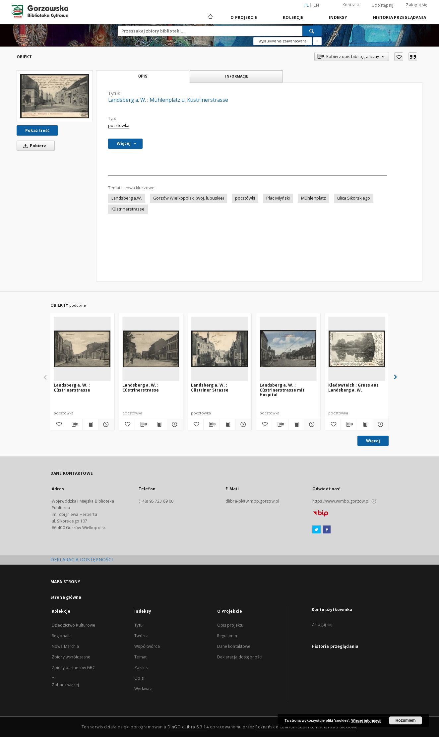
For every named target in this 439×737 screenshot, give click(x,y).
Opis (138, 678)
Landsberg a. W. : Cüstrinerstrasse (72, 387)
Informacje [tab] (236, 76)
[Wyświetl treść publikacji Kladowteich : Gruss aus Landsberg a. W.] (365, 424)
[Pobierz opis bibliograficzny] (74, 424)
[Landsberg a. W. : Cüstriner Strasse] (219, 349)
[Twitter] (316, 530)
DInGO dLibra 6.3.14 (188, 727)
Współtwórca (146, 646)
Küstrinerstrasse (128, 209)
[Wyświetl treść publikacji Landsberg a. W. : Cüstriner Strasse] (227, 424)
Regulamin (227, 636)
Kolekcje (293, 17)
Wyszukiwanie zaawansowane (283, 41)
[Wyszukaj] (312, 31)
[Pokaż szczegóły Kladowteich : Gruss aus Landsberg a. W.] (380, 424)
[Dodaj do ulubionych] (398, 56)
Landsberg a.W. (126, 198)
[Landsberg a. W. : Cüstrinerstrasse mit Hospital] (288, 349)
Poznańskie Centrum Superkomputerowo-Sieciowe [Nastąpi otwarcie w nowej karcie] (306, 727)
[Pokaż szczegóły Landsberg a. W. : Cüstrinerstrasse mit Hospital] (311, 424)
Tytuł (139, 625)
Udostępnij (383, 5)
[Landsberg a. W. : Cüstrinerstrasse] (82, 349)
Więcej (373, 441)
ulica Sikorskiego (353, 198)
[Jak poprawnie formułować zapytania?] (317, 41)
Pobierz (33, 146)
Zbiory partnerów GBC (73, 667)
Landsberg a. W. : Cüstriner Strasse (209, 387)
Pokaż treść (37, 130)
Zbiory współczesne (71, 657)
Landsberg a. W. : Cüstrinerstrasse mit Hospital (282, 389)
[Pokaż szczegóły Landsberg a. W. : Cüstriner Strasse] (242, 424)
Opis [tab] (142, 76)
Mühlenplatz (313, 198)
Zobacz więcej (65, 685)
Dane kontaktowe (234, 646)
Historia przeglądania (399, 17)
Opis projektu (230, 625)
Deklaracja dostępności (240, 657)
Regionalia (62, 636)
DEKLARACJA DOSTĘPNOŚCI (81, 559)
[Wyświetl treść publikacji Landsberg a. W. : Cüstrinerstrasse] (90, 424)
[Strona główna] (210, 17)
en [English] (316, 5)
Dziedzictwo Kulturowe (73, 625)
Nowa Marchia (65, 646)
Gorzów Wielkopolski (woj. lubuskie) (188, 198)
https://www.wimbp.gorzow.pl (344, 501)
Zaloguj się (416, 5)
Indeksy (338, 17)
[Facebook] (327, 530)
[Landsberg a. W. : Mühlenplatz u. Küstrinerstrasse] (54, 96)
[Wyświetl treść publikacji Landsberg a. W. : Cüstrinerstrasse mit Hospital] (296, 424)
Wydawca (143, 689)
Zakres (141, 667)
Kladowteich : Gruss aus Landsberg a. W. (353, 387)
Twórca (141, 636)
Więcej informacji (366, 720)
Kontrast (351, 5)
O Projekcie (243, 17)
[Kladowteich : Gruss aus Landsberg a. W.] (357, 349)
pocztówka (118, 125)
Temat (140, 657)
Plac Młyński (278, 198)
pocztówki (245, 198)
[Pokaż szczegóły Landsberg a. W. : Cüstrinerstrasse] (105, 424)
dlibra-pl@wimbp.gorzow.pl (252, 501)
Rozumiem (406, 720)
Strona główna (66, 597)
